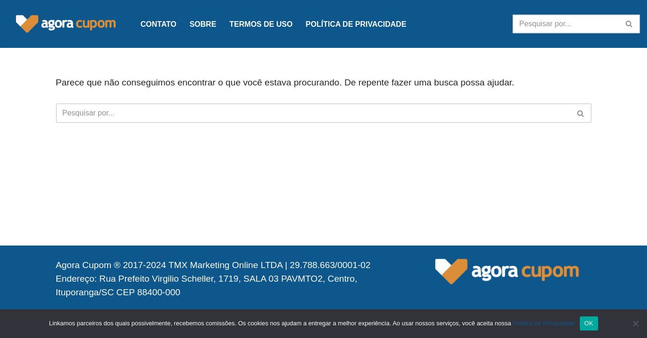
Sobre (202, 24)
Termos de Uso (260, 24)
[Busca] (566, 24)
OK (589, 323)
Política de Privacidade (356, 24)
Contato (158, 24)
